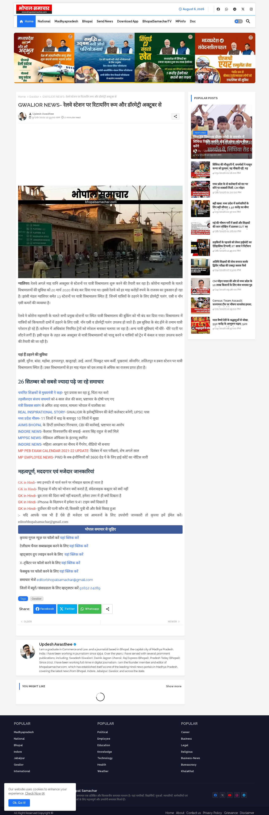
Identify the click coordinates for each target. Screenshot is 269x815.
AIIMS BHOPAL (30, 425)
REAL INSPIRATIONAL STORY (41, 412)
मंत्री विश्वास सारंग (29, 405)
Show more (174, 686)
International (22, 771)
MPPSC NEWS (29, 438)
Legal (184, 745)
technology (105, 758)
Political (102, 732)
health (101, 764)
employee (103, 738)
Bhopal (87, 21)
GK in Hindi (26, 482)
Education (103, 745)
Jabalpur (19, 758)
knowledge (104, 751)
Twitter (70, 608)
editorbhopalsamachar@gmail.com (65, 580)
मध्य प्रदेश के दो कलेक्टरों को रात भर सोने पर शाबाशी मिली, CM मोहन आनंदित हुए (230, 187)
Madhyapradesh (66, 21)
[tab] (26, 21)
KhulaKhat (187, 771)
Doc (193, 21)
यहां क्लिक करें (69, 538)
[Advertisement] (100, 156)
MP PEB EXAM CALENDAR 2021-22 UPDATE (53, 451)
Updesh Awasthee (56, 644)
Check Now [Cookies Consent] (33, 793)
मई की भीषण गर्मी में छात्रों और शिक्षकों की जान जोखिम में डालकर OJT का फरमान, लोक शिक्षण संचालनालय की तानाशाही (231, 228)
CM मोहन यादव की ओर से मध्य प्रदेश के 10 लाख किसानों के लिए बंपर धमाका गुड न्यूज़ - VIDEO (232, 285)
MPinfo (181, 21)
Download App (127, 21)
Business (186, 738)
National (44, 21)
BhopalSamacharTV (157, 21)
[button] (238, 21)
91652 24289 (89, 588)
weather (102, 771)
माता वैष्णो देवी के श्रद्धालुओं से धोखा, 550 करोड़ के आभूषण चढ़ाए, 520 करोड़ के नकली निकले (230, 323)
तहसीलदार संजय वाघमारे (34, 399)
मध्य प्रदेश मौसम (28, 418)
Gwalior (34, 96)
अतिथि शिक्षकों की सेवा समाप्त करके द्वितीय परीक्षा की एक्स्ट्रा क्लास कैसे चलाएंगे (230, 265)
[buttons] (218, 9)
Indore (18, 751)
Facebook (47, 608)
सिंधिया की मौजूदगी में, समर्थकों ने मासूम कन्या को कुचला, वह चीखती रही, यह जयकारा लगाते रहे (232, 168)
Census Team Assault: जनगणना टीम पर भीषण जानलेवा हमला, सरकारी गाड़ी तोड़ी (232, 304)
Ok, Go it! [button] (19, 802)
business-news (190, 758)
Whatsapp (92, 608)
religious (187, 751)
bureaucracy (188, 764)
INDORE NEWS (30, 431)
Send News (105, 21)
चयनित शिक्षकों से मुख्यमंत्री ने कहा (40, 392)
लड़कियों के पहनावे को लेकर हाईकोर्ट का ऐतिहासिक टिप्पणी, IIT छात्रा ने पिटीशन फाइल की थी (232, 246)
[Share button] (107, 609)
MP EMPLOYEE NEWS (35, 457)
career (185, 732)
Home (29, 21)
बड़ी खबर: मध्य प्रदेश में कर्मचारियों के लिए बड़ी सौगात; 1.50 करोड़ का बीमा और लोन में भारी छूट (231, 207)
